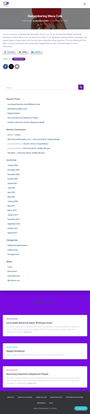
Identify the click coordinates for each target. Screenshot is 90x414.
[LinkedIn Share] (36, 52)
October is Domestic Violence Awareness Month (26, 122)
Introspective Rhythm (74, 397)
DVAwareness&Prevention (17, 245)
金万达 (10, 135)
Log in (10, 267)
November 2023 (14, 174)
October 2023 (13, 179)
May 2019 (11, 206)
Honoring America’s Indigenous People (23, 118)
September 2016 (14, 224)
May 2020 (11, 197)
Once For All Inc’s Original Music (35, 144)
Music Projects (56, 397)
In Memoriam (13, 250)
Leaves (18, 135)
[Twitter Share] (23, 52)
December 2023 (14, 170)
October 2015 (13, 228)
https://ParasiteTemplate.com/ (19, 139)
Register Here (44, 43)
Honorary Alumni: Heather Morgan (46, 139)
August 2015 (12, 233)
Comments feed (14, 276)
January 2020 (13, 201)
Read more (28, 332)
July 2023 (11, 188)
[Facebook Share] (9, 52)
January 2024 (13, 165)
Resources (41, 403)
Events (62, 43)
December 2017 (14, 219)
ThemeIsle (53, 408)
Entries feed (12, 271)
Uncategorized (19, 59)
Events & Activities (25, 397)
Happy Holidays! (14, 113)
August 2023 (12, 183)
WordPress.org (14, 280)
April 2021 (11, 192)
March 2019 (12, 210)
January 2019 (13, 215)
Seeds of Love (41, 397)
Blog (51, 403)
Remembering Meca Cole (17, 109)
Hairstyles (11, 153)
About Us (10, 397)
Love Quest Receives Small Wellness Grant (24, 104)
